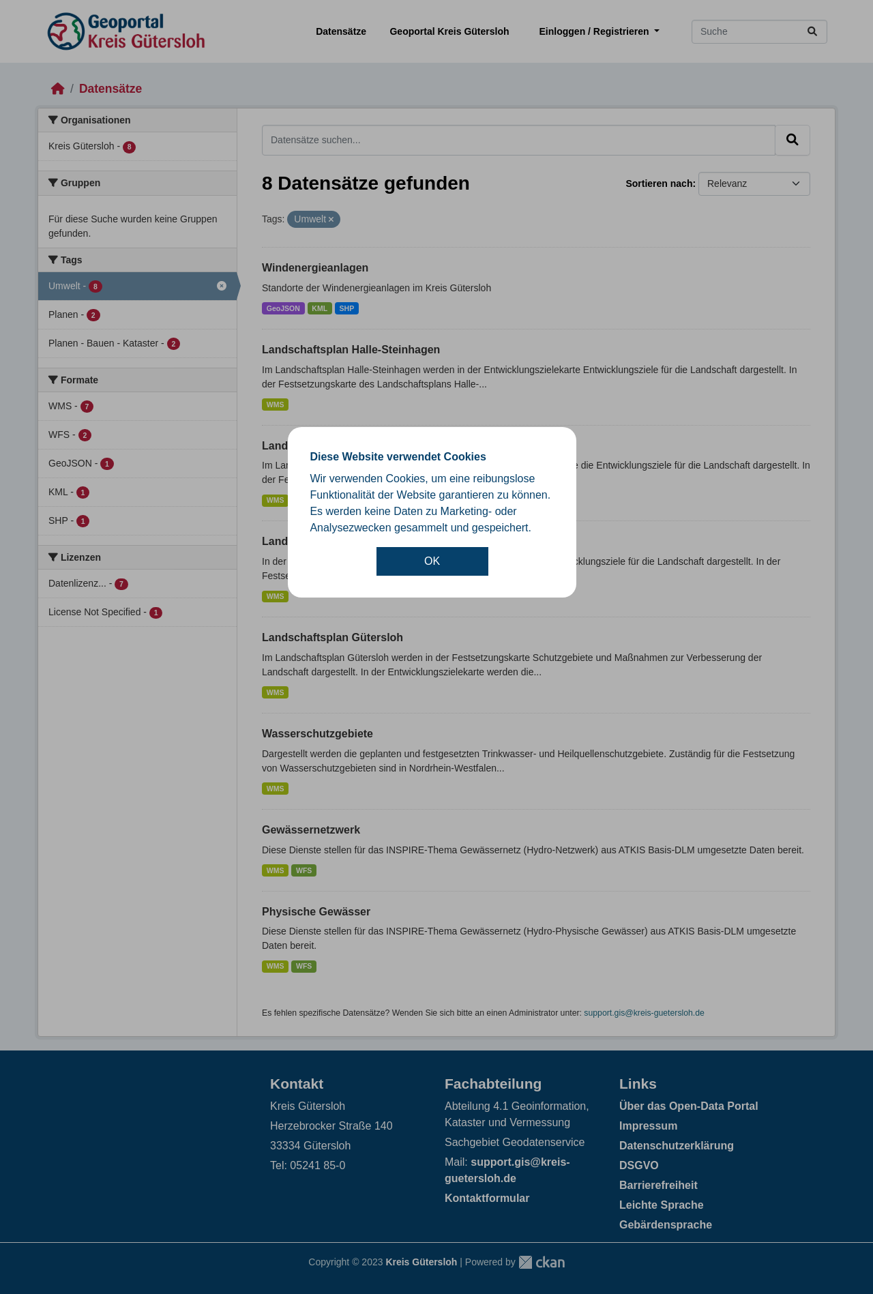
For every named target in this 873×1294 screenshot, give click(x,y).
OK (432, 561)
